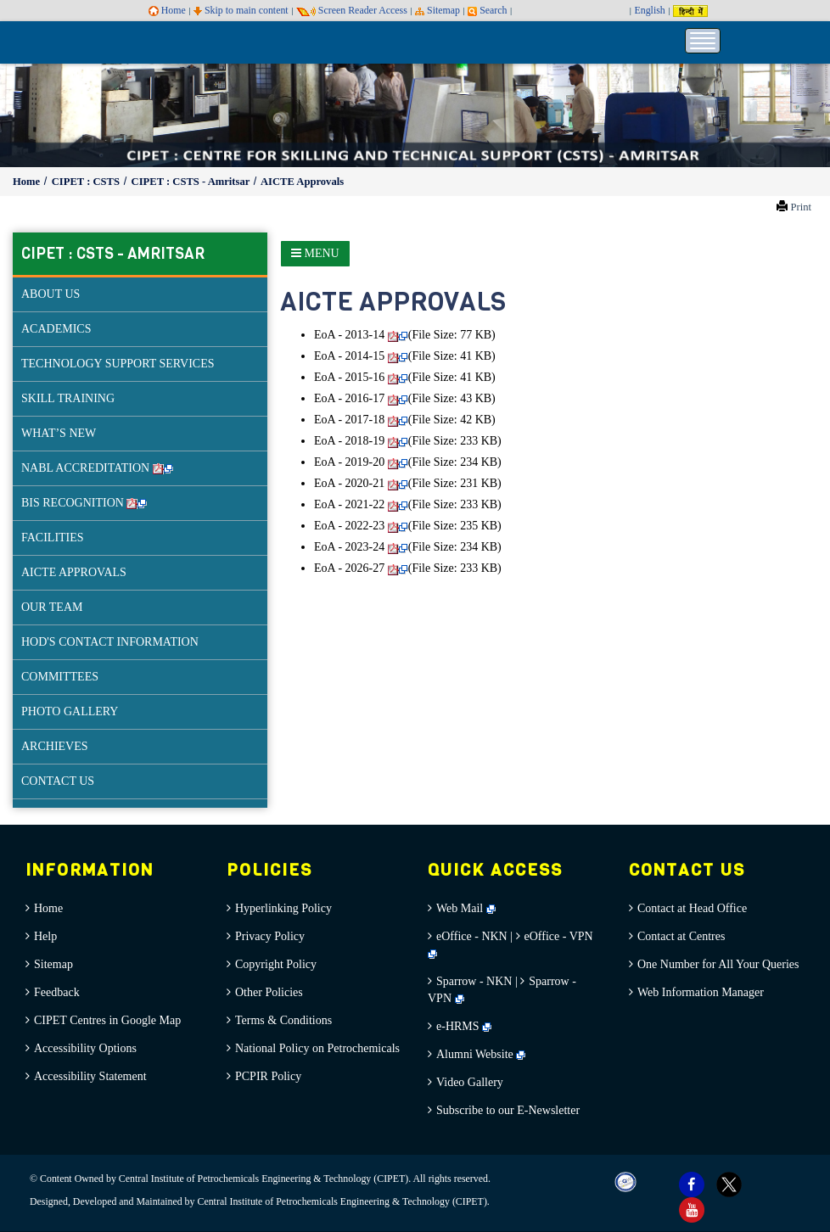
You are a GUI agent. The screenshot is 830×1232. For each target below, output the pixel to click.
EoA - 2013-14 (361, 334)
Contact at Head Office (692, 908)
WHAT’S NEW (58, 433)
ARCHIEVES (54, 746)
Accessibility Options (85, 1048)
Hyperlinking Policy (283, 908)
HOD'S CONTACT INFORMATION (110, 642)
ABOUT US (50, 294)
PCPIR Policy (268, 1076)
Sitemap (437, 10)
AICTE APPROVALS (73, 572)
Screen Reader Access (351, 10)
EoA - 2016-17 (361, 398)
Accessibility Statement (90, 1076)
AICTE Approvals (302, 182)
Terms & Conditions (283, 1020)
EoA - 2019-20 (361, 462)
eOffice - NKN (472, 936)
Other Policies (269, 992)
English (649, 10)
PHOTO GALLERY (69, 711)
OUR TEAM (51, 607)
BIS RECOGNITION (84, 502)
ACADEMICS (56, 328)
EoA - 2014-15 (361, 356)
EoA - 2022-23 (361, 525)
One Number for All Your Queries (718, 964)
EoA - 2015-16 (361, 377)
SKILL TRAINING (68, 398)
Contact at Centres (681, 936)
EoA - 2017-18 (361, 419)
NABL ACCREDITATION (97, 468)
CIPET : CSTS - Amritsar (192, 182)
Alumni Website (480, 1054)
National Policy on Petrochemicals (317, 1048)
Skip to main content (241, 10)
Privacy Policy (270, 936)
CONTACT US (57, 781)
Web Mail (466, 908)
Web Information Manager (700, 992)
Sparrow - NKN (474, 981)
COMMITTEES (59, 676)
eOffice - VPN (558, 936)
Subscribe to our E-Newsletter (508, 1110)
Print (800, 207)
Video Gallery (469, 1082)
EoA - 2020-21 (361, 483)
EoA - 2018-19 (361, 440)
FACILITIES (52, 537)
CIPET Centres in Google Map (107, 1020)
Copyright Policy (276, 964)
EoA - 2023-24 (361, 546)
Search (487, 10)
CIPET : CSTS (87, 182)
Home (167, 10)
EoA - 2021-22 (361, 504)
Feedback (57, 992)
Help (45, 936)
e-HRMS (463, 1026)
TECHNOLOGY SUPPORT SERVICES (118, 363)
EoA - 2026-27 (361, 568)
